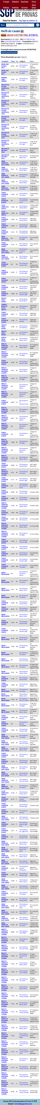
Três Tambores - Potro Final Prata (23, 905)
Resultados (24, 1)
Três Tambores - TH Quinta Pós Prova (23, 200)
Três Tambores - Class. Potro (23, 912)
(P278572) (33, 35)
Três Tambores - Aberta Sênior (23, 87)
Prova (31, 61)
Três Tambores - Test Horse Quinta (23, 386)
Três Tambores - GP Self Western (23, 232)
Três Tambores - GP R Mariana (23, 326)
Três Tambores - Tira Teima (23, 66)
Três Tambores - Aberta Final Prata (23, 849)
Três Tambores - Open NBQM (23, 932)
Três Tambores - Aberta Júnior (23, 339)
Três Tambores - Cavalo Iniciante (24, 995)
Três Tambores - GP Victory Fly (23, 519)
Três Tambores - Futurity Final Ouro (23, 955)
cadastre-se (33, 20)
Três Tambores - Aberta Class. (23, 843)
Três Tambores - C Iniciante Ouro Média (24, 1035)
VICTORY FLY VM (29, 39)
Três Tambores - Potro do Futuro (24, 660)
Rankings (6, 7)
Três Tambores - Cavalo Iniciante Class (24, 1051)
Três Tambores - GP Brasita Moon (23, 250)
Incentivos (15, 7)
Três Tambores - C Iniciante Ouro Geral (24, 1043)
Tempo (13, 61)
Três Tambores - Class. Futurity (23, 971)
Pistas (34, 1)
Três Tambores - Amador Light (23, 225)
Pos (17, 61)
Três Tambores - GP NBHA (23, 127)
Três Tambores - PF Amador (23, 893)
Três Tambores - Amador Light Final (23, 824)
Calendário (15, 1)
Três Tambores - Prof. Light (23, 79)
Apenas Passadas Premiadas (9, 52)
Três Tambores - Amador (23, 320)
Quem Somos (34, 6)
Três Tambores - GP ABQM (23, 72)
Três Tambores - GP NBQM (23, 213)
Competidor (4, 61)
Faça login (22, 20)
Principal (6, 1)
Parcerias (24, 7)
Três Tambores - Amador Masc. (23, 219)
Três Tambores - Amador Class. (23, 837)
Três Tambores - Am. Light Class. (23, 830)
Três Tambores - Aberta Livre (23, 156)
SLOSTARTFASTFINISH (12, 41)
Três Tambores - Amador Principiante (23, 723)
